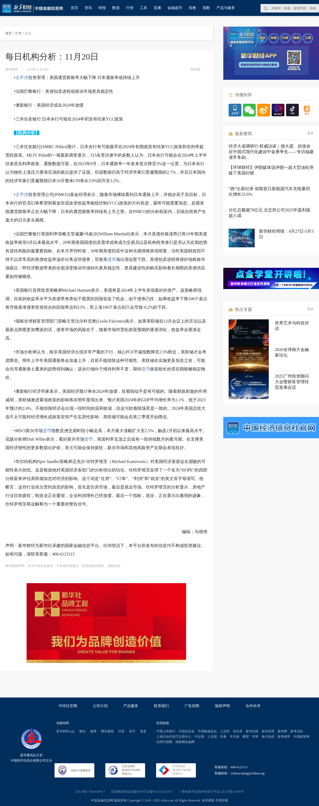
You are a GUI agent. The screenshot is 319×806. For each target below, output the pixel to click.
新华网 (282, 731)
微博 (93, 731)
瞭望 (245, 736)
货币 (145, 369)
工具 (143, 8)
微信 (82, 731)
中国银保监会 (207, 731)
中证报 (199, 736)
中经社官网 (67, 706)
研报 (102, 8)
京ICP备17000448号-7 (90, 792)
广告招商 (191, 706)
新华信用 (268, 731)
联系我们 (161, 706)
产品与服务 (225, 8)
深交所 (237, 731)
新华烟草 (284, 736)
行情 (129, 8)
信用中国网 (164, 742)
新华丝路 (252, 731)
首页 (74, 8)
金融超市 (174, 8)
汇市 (18, 33)
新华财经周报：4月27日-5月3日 (286, 234)
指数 (206, 8)
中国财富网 (301, 736)
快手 (132, 731)
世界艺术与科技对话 (292, 326)
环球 (255, 736)
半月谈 (234, 736)
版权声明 (222, 706)
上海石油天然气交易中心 (173, 736)
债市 (111, 259)
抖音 (121, 731)
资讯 (88, 8)
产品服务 (130, 706)
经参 (223, 736)
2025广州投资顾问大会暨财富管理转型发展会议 (292, 382)
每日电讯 (268, 736)
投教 (192, 8)
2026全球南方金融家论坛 (292, 352)
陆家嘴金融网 (185, 742)
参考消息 (296, 731)
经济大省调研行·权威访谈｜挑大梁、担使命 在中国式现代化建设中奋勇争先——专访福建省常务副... (271, 152)
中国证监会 (187, 731)
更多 (310, 133)
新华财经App (65, 731)
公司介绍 (100, 706)
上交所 (225, 731)
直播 (157, 8)
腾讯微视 (107, 731)
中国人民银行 (165, 731)
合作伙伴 (253, 706)
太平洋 (21, 77)
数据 (116, 8)
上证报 (212, 736)
